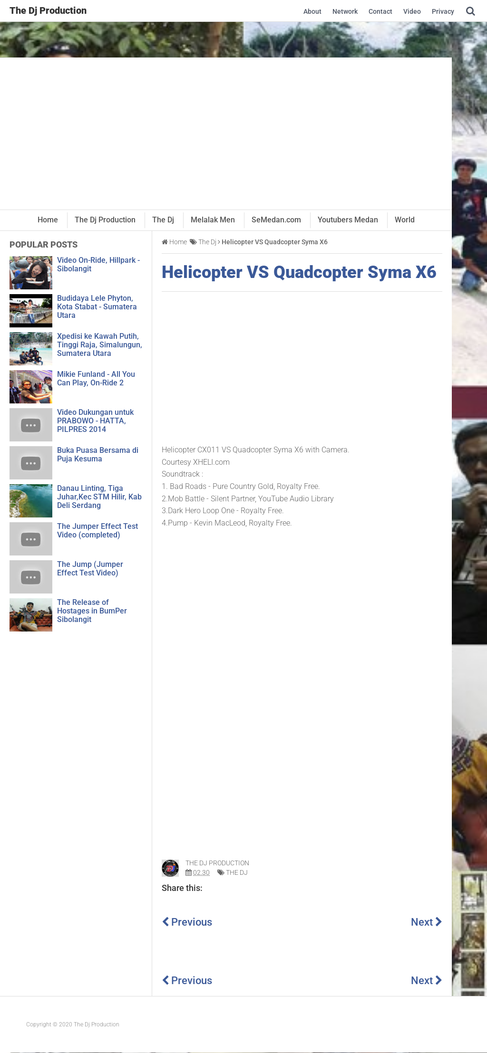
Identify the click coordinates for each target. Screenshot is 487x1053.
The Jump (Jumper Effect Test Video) (90, 568)
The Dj (237, 872)
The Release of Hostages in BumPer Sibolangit (92, 611)
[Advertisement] (226, 133)
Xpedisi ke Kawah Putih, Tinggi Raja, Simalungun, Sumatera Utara (99, 345)
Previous (187, 923)
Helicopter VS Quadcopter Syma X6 (299, 272)
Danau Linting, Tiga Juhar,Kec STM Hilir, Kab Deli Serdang (99, 497)
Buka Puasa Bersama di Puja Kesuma (97, 454)
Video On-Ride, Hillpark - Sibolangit (98, 264)
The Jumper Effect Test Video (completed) (97, 530)
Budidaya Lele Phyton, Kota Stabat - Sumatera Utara (97, 307)
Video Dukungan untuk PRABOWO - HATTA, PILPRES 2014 (95, 421)
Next (426, 923)
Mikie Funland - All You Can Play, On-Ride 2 (96, 378)
